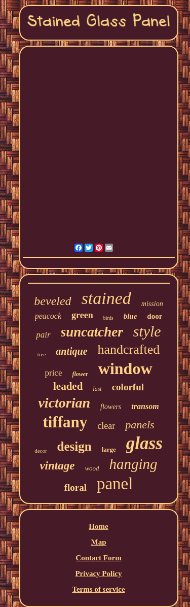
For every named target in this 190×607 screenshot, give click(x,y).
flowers (110, 407)
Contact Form (98, 558)
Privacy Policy (98, 573)
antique (71, 351)
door (154, 316)
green (82, 315)
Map (98, 542)
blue (130, 316)
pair (43, 335)
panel (115, 484)
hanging (133, 464)
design (74, 446)
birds (108, 318)
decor (40, 451)
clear (106, 426)
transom (145, 406)
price (53, 373)
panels (139, 424)
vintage (57, 465)
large (109, 449)
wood (92, 468)
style (147, 331)
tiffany (65, 422)
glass (144, 443)
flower (80, 374)
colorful (128, 387)
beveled (52, 301)
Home (98, 526)
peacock (48, 316)
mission (152, 304)
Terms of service (98, 589)
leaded (68, 386)
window (125, 368)
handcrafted (129, 349)
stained (106, 298)
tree (41, 354)
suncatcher (92, 332)
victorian (64, 403)
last (97, 388)
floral (75, 487)
